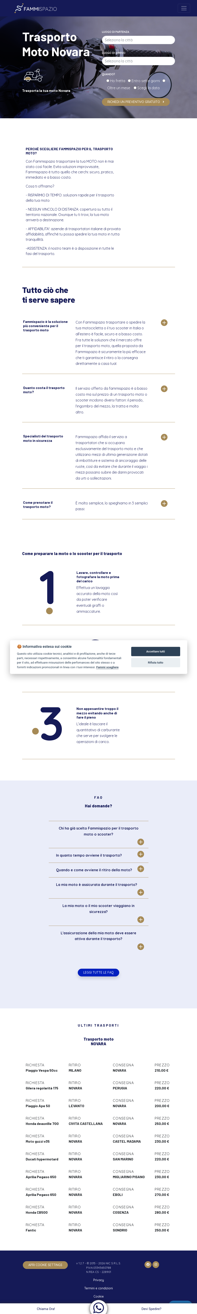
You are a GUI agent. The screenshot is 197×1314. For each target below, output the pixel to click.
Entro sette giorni (146, 81)
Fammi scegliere (107, 667)
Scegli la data (148, 88)
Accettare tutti (155, 651)
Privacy (98, 1280)
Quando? (108, 74)
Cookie (99, 1296)
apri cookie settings (45, 1265)
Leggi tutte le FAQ (98, 972)
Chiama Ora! (45, 1309)
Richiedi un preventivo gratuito (135, 102)
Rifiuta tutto (155, 662)
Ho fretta (118, 81)
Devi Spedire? (151, 1309)
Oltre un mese (120, 88)
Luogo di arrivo (113, 53)
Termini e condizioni (98, 1288)
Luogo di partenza (115, 32)
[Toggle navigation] (184, 8)
